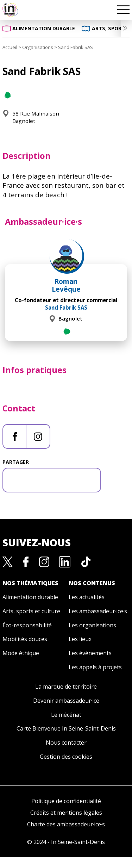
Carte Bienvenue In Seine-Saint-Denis (66, 728)
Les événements (90, 653)
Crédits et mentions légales (66, 812)
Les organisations (92, 625)
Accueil (9, 47)
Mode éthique (20, 653)
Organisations (37, 47)
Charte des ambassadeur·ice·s (66, 824)
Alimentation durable (30, 597)
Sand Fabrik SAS (66, 307)
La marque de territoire (66, 686)
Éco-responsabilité (27, 625)
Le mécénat (66, 715)
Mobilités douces (24, 639)
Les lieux (80, 639)
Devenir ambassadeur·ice (66, 700)
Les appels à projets (95, 667)
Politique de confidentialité (66, 801)
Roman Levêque (66, 285)
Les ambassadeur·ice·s (98, 611)
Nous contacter (66, 742)
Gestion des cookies (66, 756)
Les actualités (87, 597)
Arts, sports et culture (31, 611)
